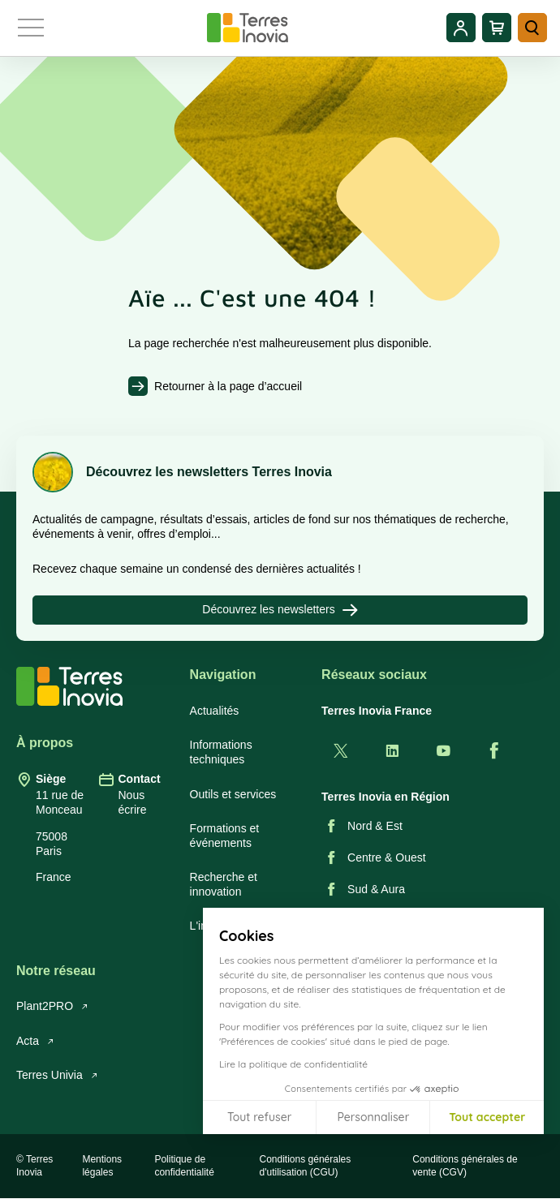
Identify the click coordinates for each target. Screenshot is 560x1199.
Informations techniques (221, 752)
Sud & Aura (363, 889)
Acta (35, 1040)
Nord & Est (362, 826)
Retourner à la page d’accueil (228, 386)
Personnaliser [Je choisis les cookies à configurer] (373, 1117)
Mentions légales (102, 1166)
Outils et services (233, 794)
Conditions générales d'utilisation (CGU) (305, 1166)
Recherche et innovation (223, 884)
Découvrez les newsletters (279, 610)
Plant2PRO (52, 1005)
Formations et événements (225, 835)
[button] (535, 1181)
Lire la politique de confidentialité (293, 1064)
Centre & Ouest (373, 857)
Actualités (214, 710)
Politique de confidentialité (183, 1166)
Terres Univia (57, 1074)
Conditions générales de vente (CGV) (464, 1166)
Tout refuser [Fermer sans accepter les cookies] (259, 1117)
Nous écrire (132, 802)
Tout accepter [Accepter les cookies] (487, 1117)
